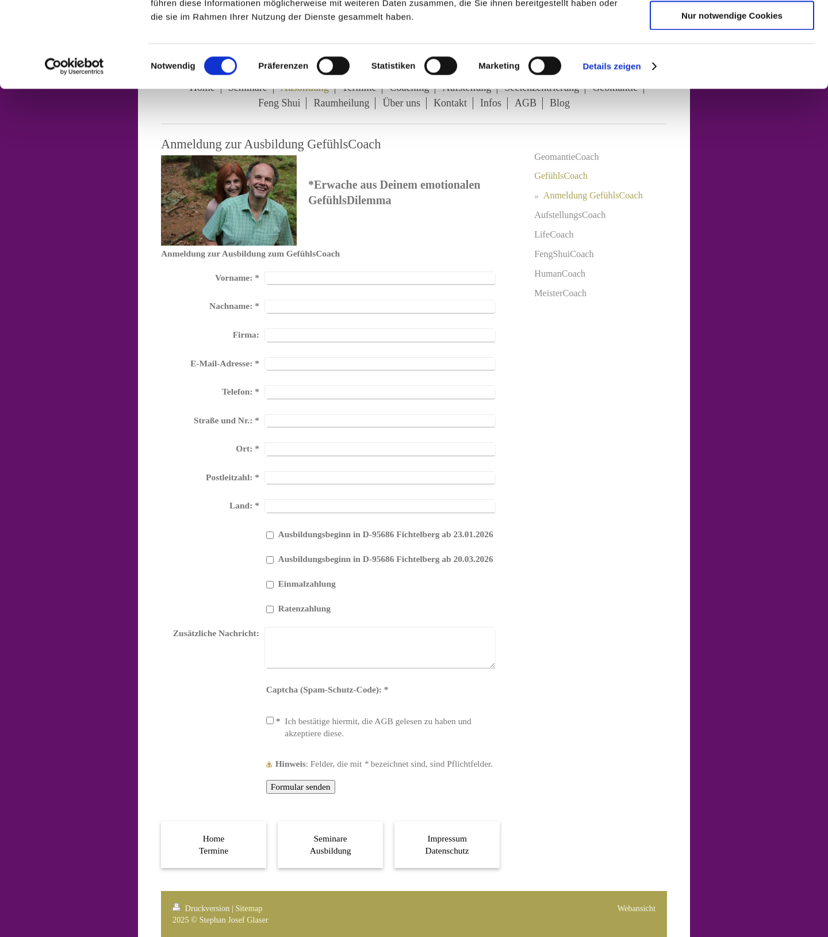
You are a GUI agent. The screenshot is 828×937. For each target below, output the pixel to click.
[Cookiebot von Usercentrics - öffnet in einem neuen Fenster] (74, 146)
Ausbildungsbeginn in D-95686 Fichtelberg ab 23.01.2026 (385, 534)
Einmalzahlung (307, 583)
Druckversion (202, 908)
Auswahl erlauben (732, 62)
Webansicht (637, 908)
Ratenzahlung (304, 608)
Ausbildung (330, 850)
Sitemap (248, 908)
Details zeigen (611, 146)
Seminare (330, 838)
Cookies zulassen (732, 28)
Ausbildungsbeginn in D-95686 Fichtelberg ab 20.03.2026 (385, 559)
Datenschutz (447, 850)
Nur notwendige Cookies (732, 96)
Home (214, 838)
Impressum (446, 838)
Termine (213, 850)
